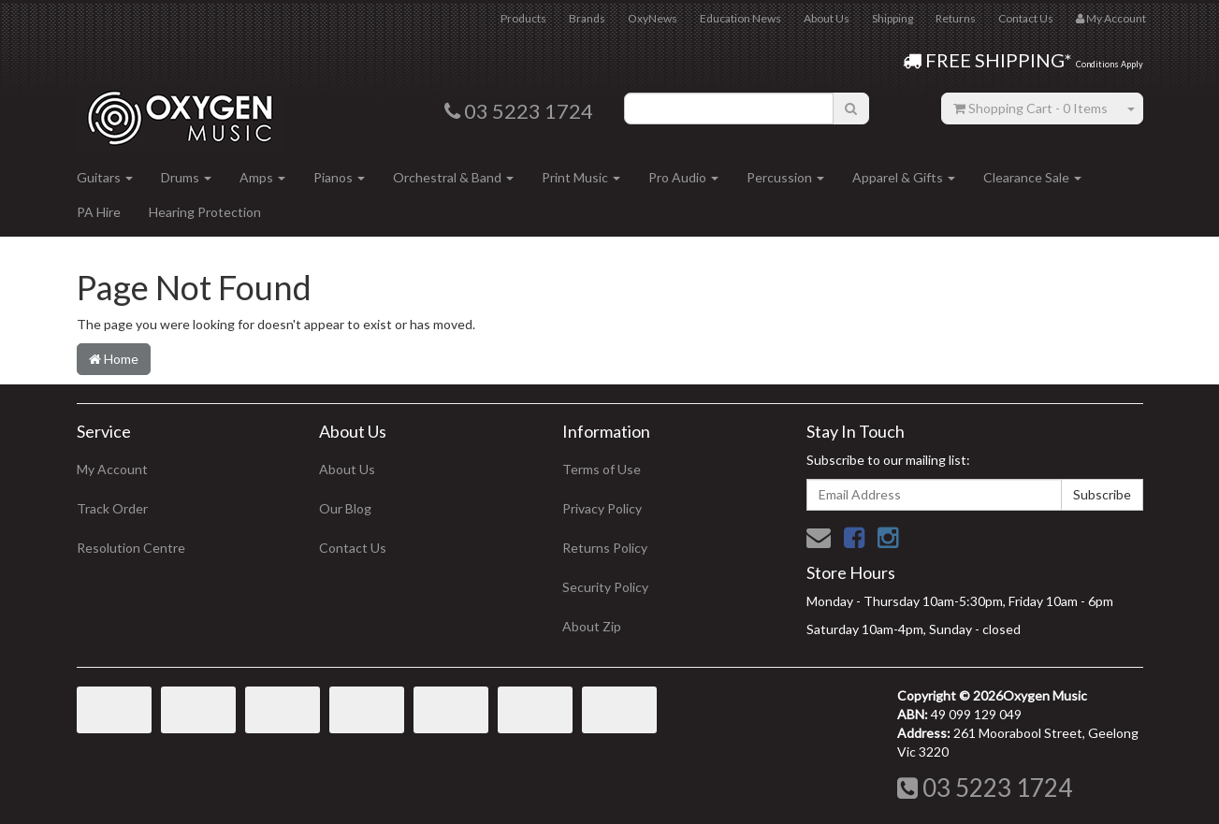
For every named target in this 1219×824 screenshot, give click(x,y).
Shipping (892, 18)
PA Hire (99, 212)
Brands (587, 18)
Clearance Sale (1032, 177)
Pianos (339, 177)
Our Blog (345, 508)
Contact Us (1025, 18)
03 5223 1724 (984, 787)
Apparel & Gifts (903, 177)
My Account (112, 469)
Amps (262, 177)
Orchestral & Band (453, 177)
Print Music (581, 177)
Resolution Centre (131, 548)
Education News (740, 18)
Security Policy (605, 587)
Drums (186, 177)
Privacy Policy (602, 508)
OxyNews (652, 18)
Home (113, 359)
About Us (826, 18)
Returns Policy (604, 548)
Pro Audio (683, 177)
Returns (956, 18)
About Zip (591, 626)
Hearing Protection (205, 212)
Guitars (105, 177)
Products (523, 18)
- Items (1030, 108)
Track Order (112, 508)
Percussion (785, 177)
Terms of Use (601, 469)
